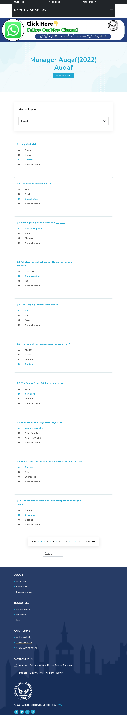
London (29, 359)
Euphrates (30, 477)
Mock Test (54, 2)
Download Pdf (63, 75)
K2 (26, 281)
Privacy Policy (23, 609)
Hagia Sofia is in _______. (33, 144)
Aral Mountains (33, 438)
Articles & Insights (25, 637)
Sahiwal (29, 364)
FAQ (18, 620)
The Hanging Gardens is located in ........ (39, 304)
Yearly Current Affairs (26, 648)
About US (21, 581)
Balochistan (31, 199)
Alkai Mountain (32, 433)
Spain (28, 150)
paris (27, 389)
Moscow (29, 238)
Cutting (29, 520)
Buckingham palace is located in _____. (40, 222)
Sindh (28, 194)
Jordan (29, 467)
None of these (32, 164)
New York (30, 394)
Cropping (30, 515)
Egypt (28, 320)
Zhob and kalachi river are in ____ (37, 183)
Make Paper (89, 2)
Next (90, 541)
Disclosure (21, 614)
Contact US (22, 586)
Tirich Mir (30, 271)
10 (79, 541)
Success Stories (24, 592)
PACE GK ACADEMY (30, 10)
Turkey (29, 159)
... (72, 541)
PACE (59, 705)
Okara (28, 354)
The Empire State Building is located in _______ (45, 383)
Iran (27, 315)
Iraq (27, 310)
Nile (27, 472)
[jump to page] (53, 553)
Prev (33, 541)
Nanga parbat (32, 276)
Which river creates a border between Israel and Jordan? (49, 461)
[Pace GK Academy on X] (22, 712)
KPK (27, 189)
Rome (28, 155)
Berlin (28, 233)
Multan (28, 350)
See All (24, 121)
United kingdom (33, 228)
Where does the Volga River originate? (39, 422)
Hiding (28, 510)
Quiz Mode (20, 2)
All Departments (24, 642)
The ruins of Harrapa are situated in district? (43, 344)
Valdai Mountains (34, 428)
